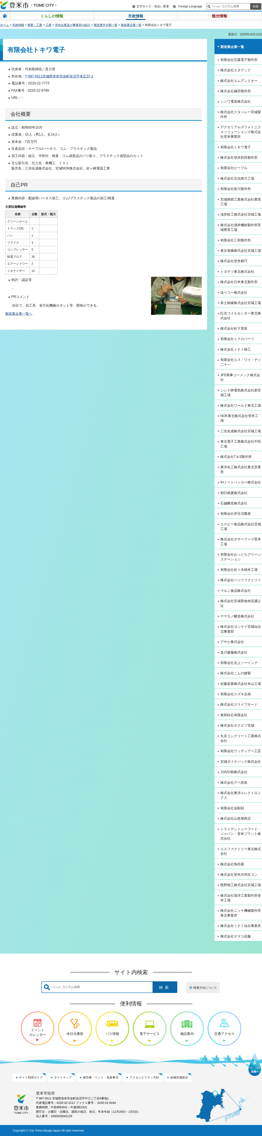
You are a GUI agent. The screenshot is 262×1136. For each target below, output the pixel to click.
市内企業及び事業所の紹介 (72, 25)
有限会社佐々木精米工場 (239, 569)
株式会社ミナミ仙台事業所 (240, 926)
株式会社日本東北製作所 (239, 282)
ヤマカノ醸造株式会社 (237, 616)
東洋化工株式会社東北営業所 (240, 469)
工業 (49, 25)
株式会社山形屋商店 (235, 818)
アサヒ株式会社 (232, 642)
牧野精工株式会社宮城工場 (240, 885)
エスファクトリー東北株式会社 (240, 851)
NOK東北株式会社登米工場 (239, 418)
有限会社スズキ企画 (235, 694)
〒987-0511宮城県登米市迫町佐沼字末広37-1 (59, 76)
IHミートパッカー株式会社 (240, 482)
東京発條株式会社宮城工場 (240, 250)
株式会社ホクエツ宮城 (237, 725)
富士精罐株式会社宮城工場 (240, 303)
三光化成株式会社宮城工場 (240, 431)
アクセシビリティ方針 (144, 1077)
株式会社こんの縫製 (235, 673)
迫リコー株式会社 (233, 292)
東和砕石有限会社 (233, 715)
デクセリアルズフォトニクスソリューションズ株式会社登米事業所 (240, 131)
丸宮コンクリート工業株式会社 (240, 738)
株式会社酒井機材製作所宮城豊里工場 (240, 227)
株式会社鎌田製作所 (235, 91)
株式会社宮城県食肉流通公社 (240, 603)
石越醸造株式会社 (233, 503)
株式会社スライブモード (239, 704)
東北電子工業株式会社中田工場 (240, 444)
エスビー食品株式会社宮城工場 (240, 526)
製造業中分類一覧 (105, 25)
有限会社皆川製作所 (235, 189)
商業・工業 (34, 25)
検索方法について (205, 987)
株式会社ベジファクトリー (240, 580)
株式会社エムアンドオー (239, 81)
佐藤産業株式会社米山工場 (240, 684)
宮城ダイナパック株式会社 (240, 761)
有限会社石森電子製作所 (239, 60)
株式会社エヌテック (235, 70)
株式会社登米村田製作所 (239, 157)
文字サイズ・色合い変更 (152, 6)
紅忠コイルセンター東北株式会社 (240, 315)
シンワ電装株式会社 (235, 101)
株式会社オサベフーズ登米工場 (240, 541)
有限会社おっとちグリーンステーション (240, 557)
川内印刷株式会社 (233, 772)
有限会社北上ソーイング (239, 663)
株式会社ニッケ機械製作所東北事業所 (240, 913)
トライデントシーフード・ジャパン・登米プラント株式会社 (240, 833)
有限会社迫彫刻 (232, 808)
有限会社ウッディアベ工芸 (240, 751)
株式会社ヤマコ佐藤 (235, 936)
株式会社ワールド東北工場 (240, 405)
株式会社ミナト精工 (235, 349)
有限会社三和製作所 (235, 240)
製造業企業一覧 (131, 25)
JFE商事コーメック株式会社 (240, 377)
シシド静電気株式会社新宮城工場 (240, 392)
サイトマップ (63, 1077)
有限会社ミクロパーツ (237, 339)
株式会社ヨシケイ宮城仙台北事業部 (240, 629)
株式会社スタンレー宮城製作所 (240, 114)
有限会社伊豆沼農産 (235, 513)
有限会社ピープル (233, 168)
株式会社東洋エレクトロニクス (240, 795)
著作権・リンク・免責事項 (100, 1077)
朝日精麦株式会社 (233, 493)
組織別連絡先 (179, 1077)
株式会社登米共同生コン (239, 874)
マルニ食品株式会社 (235, 590)
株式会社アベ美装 (233, 782)
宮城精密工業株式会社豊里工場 (240, 202)
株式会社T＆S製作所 (236, 457)
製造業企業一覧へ (18, 313)
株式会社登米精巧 (233, 261)
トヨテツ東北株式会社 (237, 271)
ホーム (4, 25)
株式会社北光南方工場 (237, 178)
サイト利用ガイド (31, 1077)
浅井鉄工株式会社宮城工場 (240, 214)
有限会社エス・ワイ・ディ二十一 (240, 362)
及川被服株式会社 (233, 652)
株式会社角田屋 (232, 864)
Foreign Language (190, 6)
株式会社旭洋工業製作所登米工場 (240, 898)
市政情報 (18, 25)
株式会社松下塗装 (233, 328)
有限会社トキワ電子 (235, 147)
